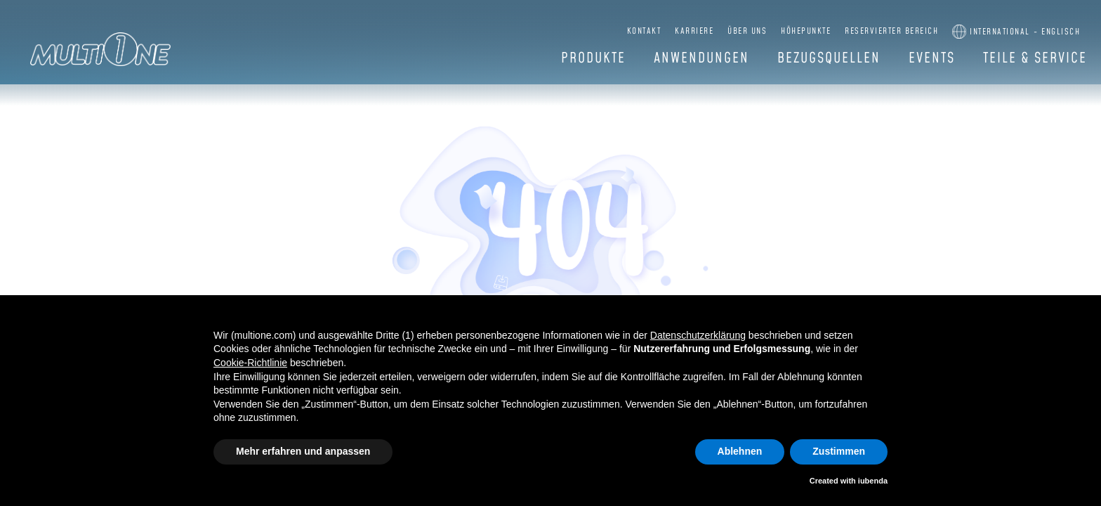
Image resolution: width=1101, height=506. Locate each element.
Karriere (694, 31)
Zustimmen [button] (838, 451)
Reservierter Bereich (891, 31)
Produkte (593, 58)
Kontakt (644, 31)
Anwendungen (701, 58)
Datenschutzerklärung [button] (698, 335)
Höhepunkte (806, 31)
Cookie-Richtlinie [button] (250, 362)
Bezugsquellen (829, 58)
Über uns (747, 31)
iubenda (873, 480)
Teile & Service (1035, 58)
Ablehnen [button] (740, 451)
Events (932, 58)
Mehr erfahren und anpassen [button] (303, 451)
